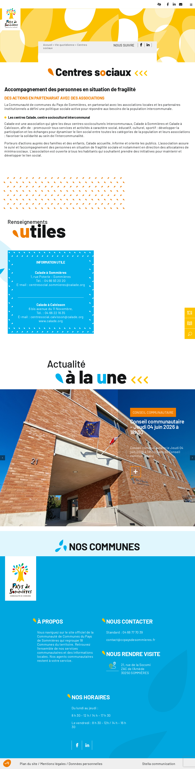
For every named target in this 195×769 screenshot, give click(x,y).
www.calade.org (51, 321)
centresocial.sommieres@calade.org (57, 285)
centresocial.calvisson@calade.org (57, 317)
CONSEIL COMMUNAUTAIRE (153, 412)
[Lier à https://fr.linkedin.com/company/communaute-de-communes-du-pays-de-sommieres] (174, 4)
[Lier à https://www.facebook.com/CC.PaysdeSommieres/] (167, 4)
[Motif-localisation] (112, 663)
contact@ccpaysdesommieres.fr (130, 640)
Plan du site (28, 764)
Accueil (47, 44)
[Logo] (11, 6)
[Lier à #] (159, 4)
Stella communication (158, 764)
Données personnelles (85, 764)
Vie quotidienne (64, 44)
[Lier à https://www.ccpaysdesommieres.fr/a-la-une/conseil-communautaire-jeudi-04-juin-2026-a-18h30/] (135, 471)
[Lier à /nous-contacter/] (180, 4)
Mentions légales (53, 764)
